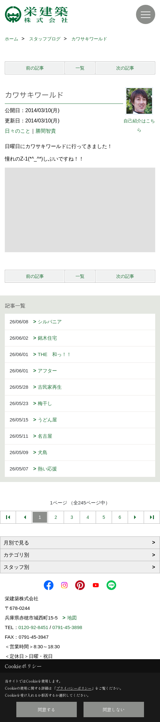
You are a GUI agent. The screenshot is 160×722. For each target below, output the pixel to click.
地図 (72, 617)
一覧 (80, 68)
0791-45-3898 (67, 627)
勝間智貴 (46, 131)
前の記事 (35, 68)
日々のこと (17, 131)
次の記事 (125, 68)
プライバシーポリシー (74, 688)
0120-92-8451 (33, 627)
